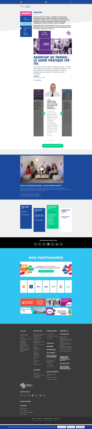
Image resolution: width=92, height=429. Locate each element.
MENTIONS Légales (48, 423)
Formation (36, 355)
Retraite (35, 367)
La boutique (50, 369)
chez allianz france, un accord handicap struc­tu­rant (67, 108)
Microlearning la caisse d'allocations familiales (66, 352)
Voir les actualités (46, 276)
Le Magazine (24, 415)
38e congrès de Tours (39, 379)
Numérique (36, 361)
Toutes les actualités (52, 150)
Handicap (27, 28)
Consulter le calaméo (39, 77)
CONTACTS (39, 423)
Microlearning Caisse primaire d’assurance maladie (65, 349)
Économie (36, 345)
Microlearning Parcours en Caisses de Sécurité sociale (66, 345)
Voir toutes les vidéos (31, 199)
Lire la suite (38, 80)
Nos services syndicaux (50, 367)
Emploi (35, 351)
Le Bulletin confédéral (52, 340)
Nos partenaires (51, 364)
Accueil (22, 6)
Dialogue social (67, 128)
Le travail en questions (36, 359)
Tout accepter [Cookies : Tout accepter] (61, 427)
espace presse (25, 406)
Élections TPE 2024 (38, 349)
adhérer (26, 13)
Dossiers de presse (52, 382)
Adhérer (50, 351)
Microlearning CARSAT (65, 356)
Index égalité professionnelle (24, 349)
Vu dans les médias (52, 384)
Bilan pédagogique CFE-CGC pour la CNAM (25, 354)
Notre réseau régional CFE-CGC (25, 344)
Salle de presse (52, 376)
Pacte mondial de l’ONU (24, 351)
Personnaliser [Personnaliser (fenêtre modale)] (80, 427)
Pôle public (36, 365)
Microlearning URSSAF (65, 354)
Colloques (36, 377)
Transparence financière (23, 347)
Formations (64, 338)
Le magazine (50, 338)
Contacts (50, 348)
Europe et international (36, 353)
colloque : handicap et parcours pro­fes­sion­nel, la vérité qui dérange (37, 108)
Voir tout (25, 30)
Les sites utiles (51, 371)
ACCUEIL (34, 423)
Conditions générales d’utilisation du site (65, 363)
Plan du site (64, 368)
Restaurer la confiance (39, 338)
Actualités (37, 335)
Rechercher (51, 354)
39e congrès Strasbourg (36, 381)
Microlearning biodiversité (63, 342)
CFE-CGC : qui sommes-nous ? (24, 340)
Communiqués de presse (51, 380)
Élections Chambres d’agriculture (38, 347)
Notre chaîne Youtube (66, 222)
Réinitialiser (26, 23)
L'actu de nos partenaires (52, 361)
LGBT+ (35, 363)
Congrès (36, 374)
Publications (52, 335)
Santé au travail (37, 369)
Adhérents (64, 335)
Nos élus (22, 342)
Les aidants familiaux (26, 33)
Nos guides (49, 342)
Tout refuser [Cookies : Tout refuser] (71, 427)
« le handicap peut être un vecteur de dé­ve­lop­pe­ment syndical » (52, 106)
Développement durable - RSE (37, 341)
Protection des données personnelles (65, 372)
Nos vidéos (51, 357)
